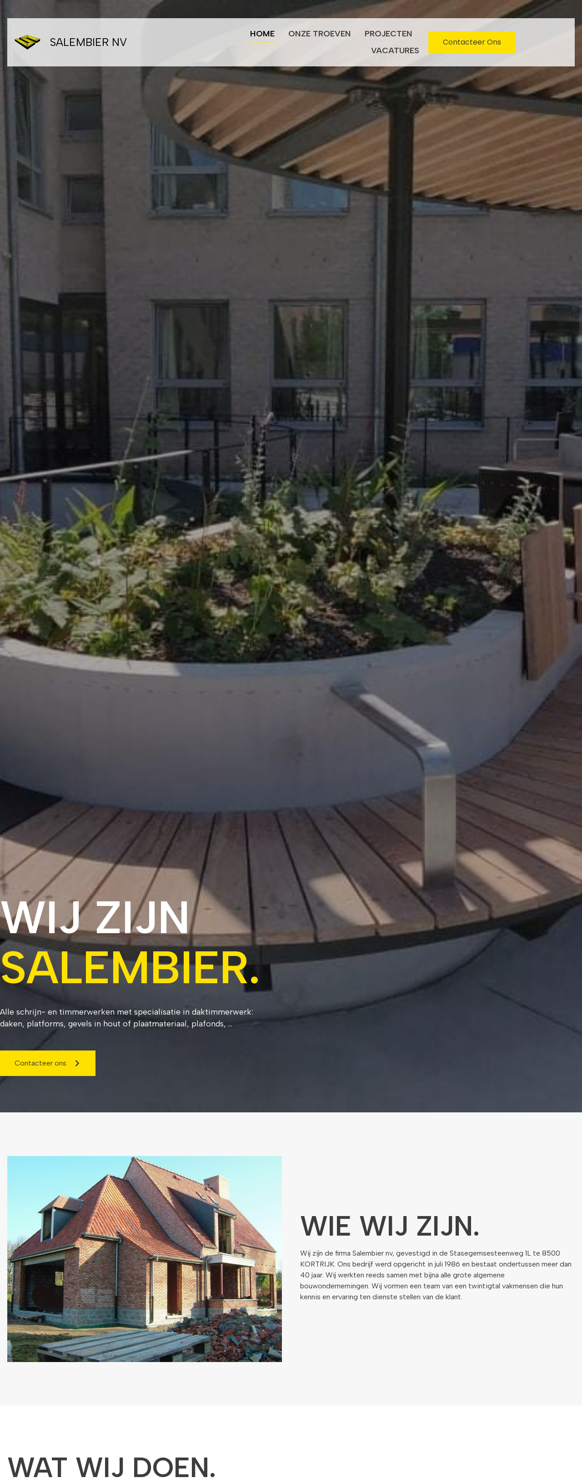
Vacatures (395, 50)
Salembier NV (88, 42)
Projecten (388, 34)
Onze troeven (319, 34)
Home (262, 34)
